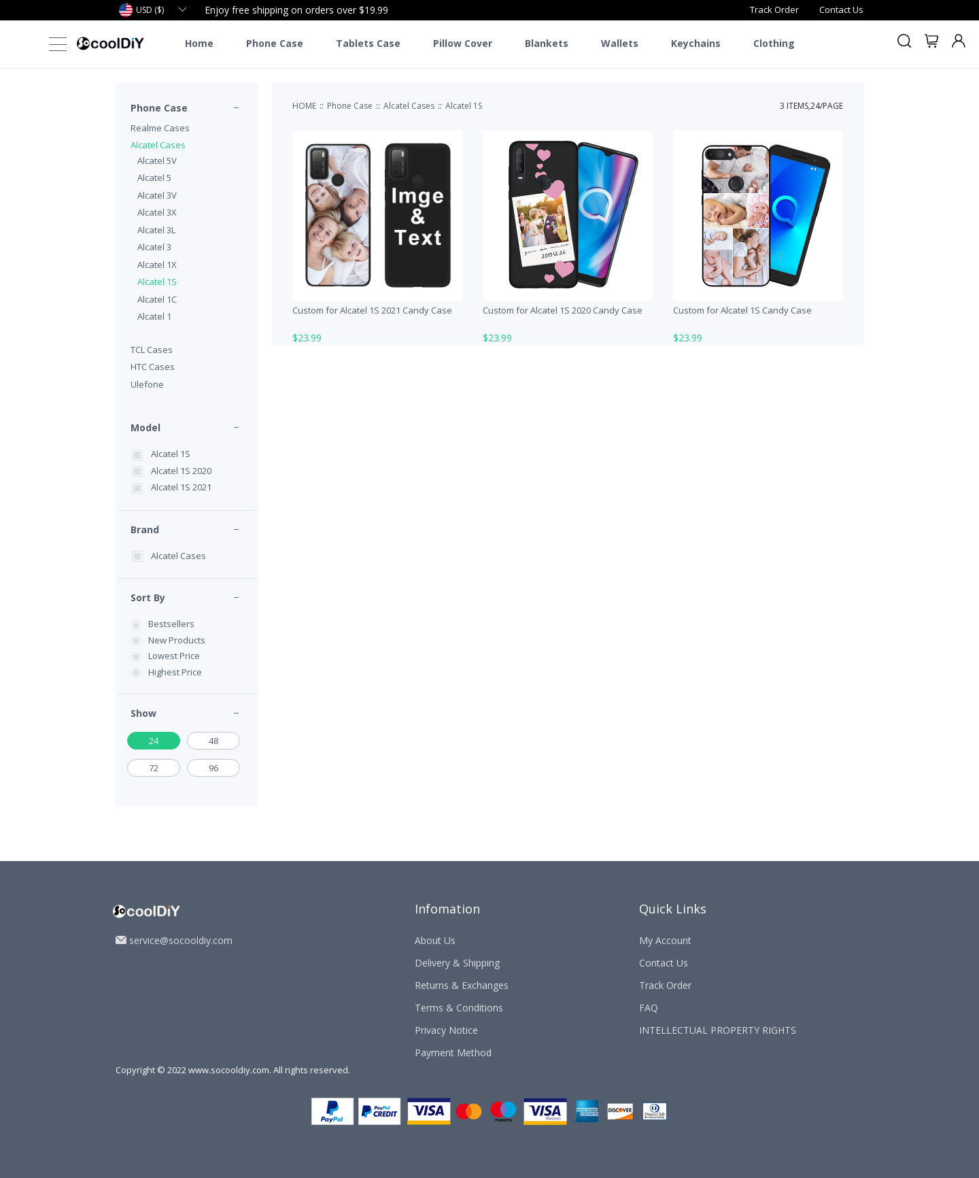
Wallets (619, 43)
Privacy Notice (446, 1030)
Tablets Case (368, 43)
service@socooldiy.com (181, 940)
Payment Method (453, 1052)
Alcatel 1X (157, 264)
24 (153, 741)
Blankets (546, 43)
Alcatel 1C (157, 299)
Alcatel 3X (157, 212)
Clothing (774, 43)
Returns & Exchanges (462, 985)
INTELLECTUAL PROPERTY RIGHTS (717, 1030)
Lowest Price (174, 656)
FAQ (648, 1007)
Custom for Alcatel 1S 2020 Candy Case (562, 310)
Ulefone (147, 384)
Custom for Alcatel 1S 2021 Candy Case (372, 310)
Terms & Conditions (459, 1007)
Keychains (696, 43)
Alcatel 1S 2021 (181, 487)
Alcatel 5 (154, 177)
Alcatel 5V (157, 160)
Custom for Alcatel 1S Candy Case (742, 310)
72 (153, 768)
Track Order (774, 9)
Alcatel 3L (156, 230)
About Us (435, 940)
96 (213, 768)
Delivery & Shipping (457, 962)
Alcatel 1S (157, 281)
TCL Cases (152, 349)
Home (199, 43)
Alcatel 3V (157, 195)
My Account (665, 940)
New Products (176, 640)
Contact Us (841, 9)
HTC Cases (153, 366)
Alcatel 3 (154, 247)
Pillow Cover (462, 43)
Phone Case (274, 43)
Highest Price (175, 672)
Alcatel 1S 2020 (181, 471)
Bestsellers (171, 624)
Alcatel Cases (158, 145)
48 (213, 741)
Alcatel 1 (154, 316)
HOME (304, 106)
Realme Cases (160, 128)
